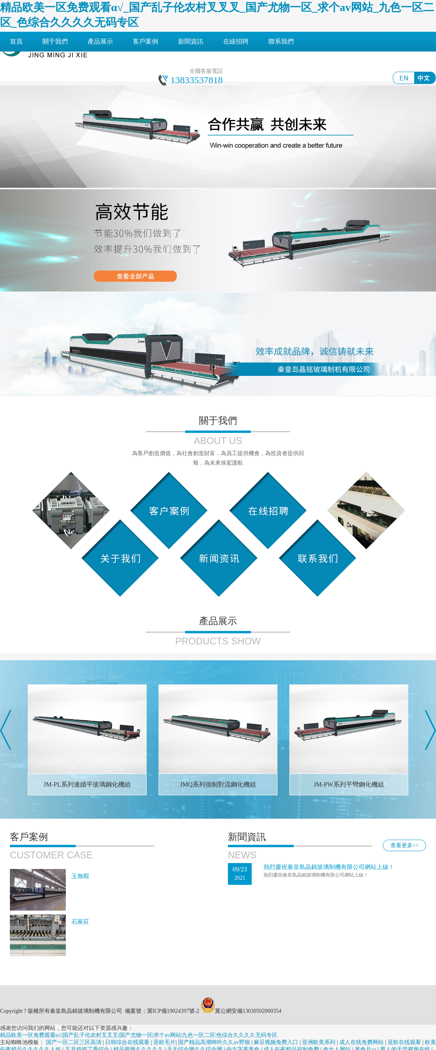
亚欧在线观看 (405, 1042)
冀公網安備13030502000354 (248, 1011)
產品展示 (100, 41)
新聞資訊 (190, 41)
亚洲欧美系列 (319, 1042)
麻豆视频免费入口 (277, 1042)
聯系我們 (281, 41)
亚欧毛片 (164, 1042)
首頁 (16, 41)
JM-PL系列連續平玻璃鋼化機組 (87, 784)
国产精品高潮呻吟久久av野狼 (214, 1042)
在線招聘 (236, 41)
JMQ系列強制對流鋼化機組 (218, 784)
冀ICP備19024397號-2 (173, 1011)
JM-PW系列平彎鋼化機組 (349, 784)
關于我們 (55, 41)
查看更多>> (404, 845)
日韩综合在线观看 (128, 1042)
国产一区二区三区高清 (74, 1042)
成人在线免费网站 (362, 1042)
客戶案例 (145, 41)
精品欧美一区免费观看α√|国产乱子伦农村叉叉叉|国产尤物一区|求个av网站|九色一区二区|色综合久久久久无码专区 (138, 1035)
